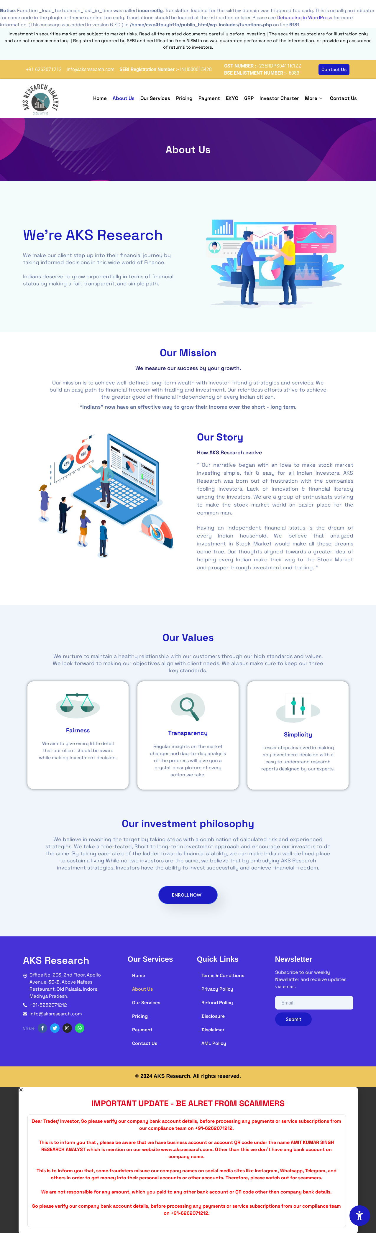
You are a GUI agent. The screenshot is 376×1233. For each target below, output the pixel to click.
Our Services (155, 98)
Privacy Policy (217, 989)
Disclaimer (212, 1030)
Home (100, 98)
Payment (209, 98)
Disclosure (213, 1016)
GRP (249, 98)
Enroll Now (186, 894)
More (313, 98)
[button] (188, 1089)
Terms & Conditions (222, 975)
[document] (188, 1160)
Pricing (184, 98)
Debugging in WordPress (304, 17)
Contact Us (343, 98)
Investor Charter (279, 98)
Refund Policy (217, 1002)
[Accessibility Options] (359, 1215)
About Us (123, 98)
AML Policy (213, 1043)
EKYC (232, 98)
